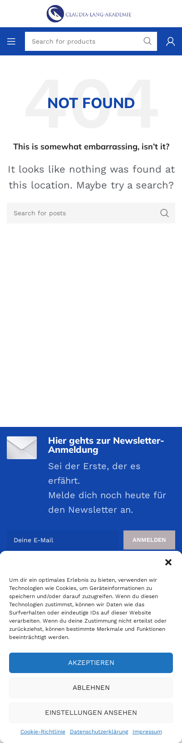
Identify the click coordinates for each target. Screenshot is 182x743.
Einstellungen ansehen (91, 712)
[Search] (91, 213)
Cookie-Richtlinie (42, 731)
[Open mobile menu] (11, 41)
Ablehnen (91, 688)
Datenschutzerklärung (99, 731)
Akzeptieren (91, 663)
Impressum (147, 731)
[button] (168, 562)
